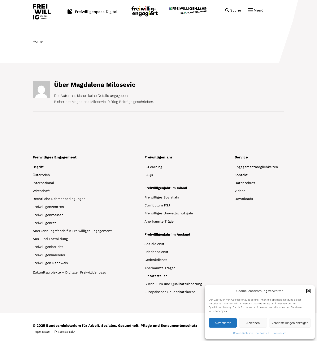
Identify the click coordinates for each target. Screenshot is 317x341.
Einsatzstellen (156, 276)
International (43, 183)
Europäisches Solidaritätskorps (169, 292)
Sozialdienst (154, 244)
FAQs (148, 175)
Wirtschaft (41, 191)
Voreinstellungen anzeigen (290, 323)
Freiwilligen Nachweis (50, 263)
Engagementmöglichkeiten (256, 167)
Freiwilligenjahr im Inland (165, 188)
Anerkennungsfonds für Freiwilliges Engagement (72, 231)
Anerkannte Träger (159, 221)
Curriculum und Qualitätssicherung (173, 284)
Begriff (38, 167)
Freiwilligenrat (44, 223)
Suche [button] (235, 10)
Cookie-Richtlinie (243, 333)
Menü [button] (258, 10)
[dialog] (260, 312)
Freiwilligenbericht (48, 247)
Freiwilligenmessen (48, 215)
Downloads (244, 199)
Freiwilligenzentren (48, 207)
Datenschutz (263, 333)
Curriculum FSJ (157, 205)
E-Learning (153, 167)
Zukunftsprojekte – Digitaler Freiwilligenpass (69, 272)
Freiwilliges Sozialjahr (162, 197)
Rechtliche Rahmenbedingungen (59, 199)
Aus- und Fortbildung (50, 239)
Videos (240, 191)
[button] (309, 291)
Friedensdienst (156, 252)
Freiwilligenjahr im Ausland (167, 234)
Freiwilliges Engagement (55, 157)
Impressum (279, 333)
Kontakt (241, 175)
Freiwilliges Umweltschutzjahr (169, 213)
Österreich (41, 175)
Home (38, 41)
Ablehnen (253, 323)
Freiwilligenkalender (49, 255)
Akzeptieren (222, 323)
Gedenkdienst (155, 260)
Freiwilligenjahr (158, 157)
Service (241, 157)
